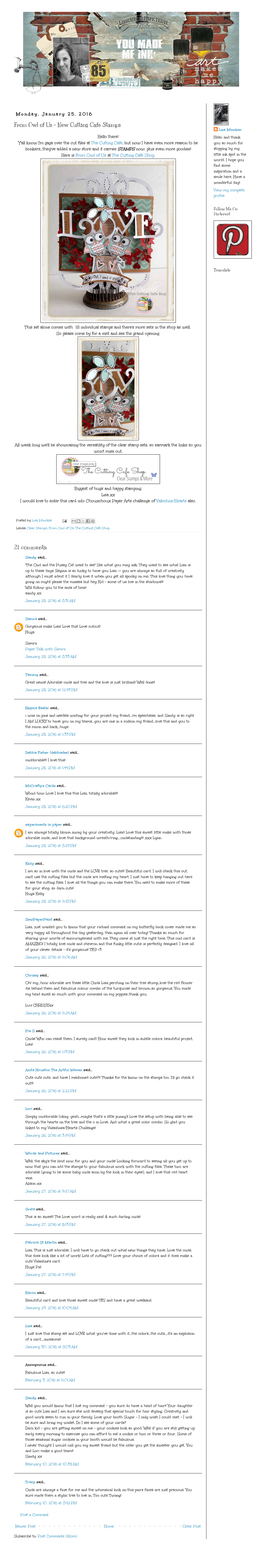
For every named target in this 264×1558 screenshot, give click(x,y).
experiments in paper (43, 824)
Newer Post (25, 1526)
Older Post (192, 1526)
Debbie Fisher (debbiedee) (47, 752)
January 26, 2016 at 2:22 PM (50, 1091)
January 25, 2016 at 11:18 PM (50, 901)
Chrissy (32, 975)
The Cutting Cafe (106, 143)
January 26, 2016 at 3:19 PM (50, 1135)
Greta (30, 1209)
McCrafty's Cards (40, 785)
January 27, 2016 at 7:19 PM (50, 1274)
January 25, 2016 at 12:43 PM (51, 689)
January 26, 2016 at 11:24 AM (50, 1013)
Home (109, 1526)
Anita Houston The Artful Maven (53, 1070)
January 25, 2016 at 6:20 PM (51, 806)
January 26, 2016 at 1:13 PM (49, 1051)
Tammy (31, 674)
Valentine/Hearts (172, 500)
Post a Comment (34, 1514)
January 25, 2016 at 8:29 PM (50, 845)
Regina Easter (37, 708)
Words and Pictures (42, 1153)
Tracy (30, 1482)
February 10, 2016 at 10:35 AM (52, 1464)
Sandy (30, 557)
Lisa (28, 1326)
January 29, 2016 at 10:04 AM (51, 1308)
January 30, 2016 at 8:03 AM (51, 1347)
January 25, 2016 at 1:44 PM (50, 768)
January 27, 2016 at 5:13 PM (50, 1224)
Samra (31, 619)
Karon (30, 1292)
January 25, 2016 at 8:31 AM (50, 600)
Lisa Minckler (230, 129)
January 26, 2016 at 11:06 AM (51, 957)
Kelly (30, 863)
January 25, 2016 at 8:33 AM (50, 656)
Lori (28, 1108)
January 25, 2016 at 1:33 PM (50, 734)
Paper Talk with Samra (45, 649)
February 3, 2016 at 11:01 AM (50, 1380)
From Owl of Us (91, 155)
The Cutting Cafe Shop (133, 155)
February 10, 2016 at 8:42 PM (51, 1503)
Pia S (30, 1031)
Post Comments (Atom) (57, 1536)
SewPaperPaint (38, 919)
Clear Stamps (37, 528)
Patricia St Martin (41, 1242)
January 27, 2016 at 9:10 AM (50, 1191)
